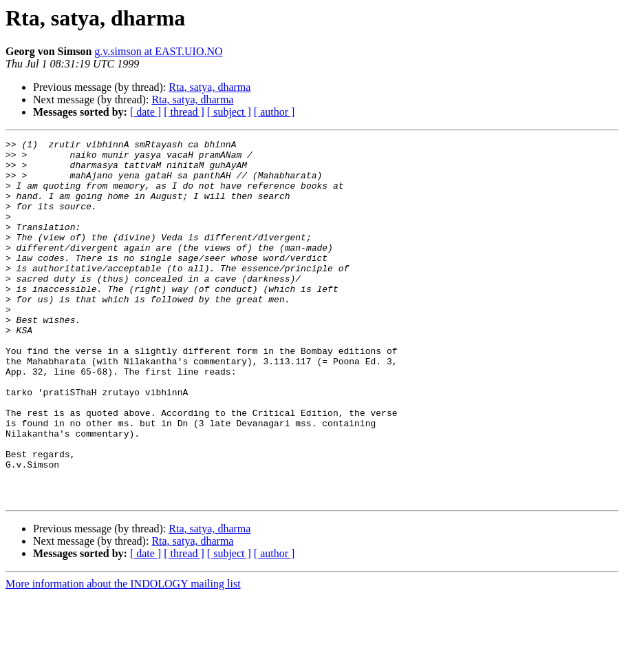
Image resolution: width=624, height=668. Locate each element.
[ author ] (274, 112)
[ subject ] (229, 112)
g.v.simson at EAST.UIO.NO (158, 51)
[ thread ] (184, 112)
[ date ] (145, 112)
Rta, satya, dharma (209, 87)
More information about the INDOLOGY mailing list (123, 656)
